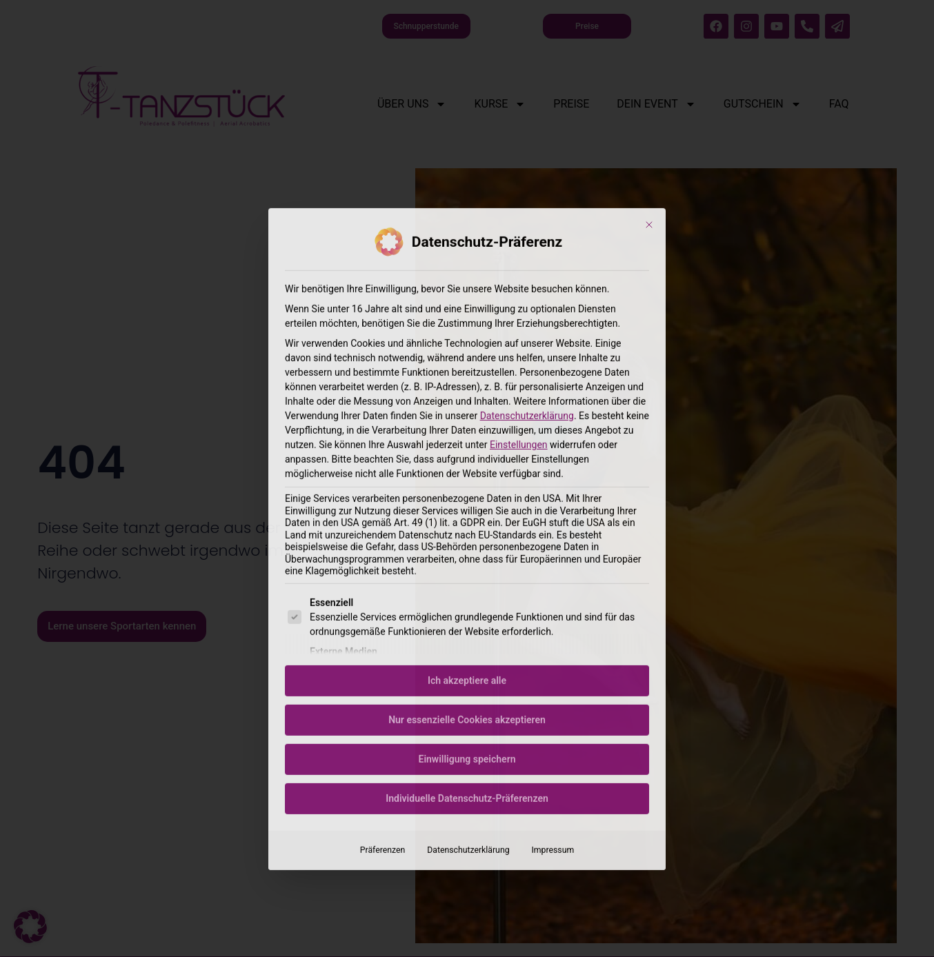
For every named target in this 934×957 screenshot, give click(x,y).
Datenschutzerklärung (527, 248)
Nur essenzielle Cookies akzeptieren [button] (467, 552)
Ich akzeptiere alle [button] (467, 512)
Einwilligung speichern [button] (466, 591)
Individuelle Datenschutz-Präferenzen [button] (467, 630)
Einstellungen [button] (519, 277)
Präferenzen (382, 682)
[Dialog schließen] (649, 57)
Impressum (553, 682)
